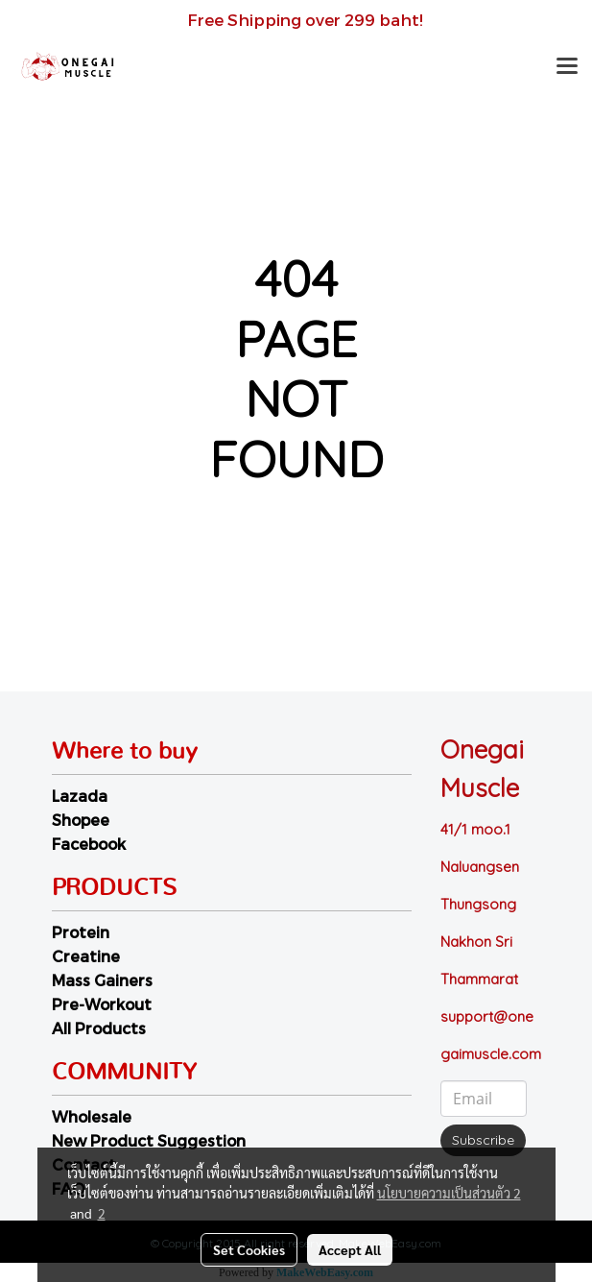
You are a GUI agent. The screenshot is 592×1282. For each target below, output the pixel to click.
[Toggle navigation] (567, 67)
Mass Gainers (102, 980)
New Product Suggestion (149, 1140)
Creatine (86, 956)
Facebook (89, 844)
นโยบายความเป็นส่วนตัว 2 (449, 1192)
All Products (99, 1028)
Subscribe (483, 1140)
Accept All (350, 1249)
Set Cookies (249, 1249)
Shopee (80, 819)
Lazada (79, 795)
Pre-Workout (102, 1004)
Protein (80, 932)
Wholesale (91, 1116)
